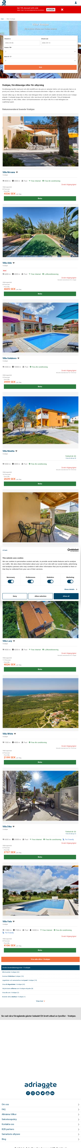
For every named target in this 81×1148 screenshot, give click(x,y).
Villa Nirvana (9, 172)
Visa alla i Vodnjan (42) (13, 984)
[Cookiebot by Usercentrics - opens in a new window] (69, 550)
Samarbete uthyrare (11, 1134)
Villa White (8, 734)
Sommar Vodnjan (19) (13, 976)
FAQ (3, 1109)
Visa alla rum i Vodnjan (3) (10, 992)
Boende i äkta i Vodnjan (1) (14, 997)
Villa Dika (7, 826)
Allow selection (40, 596)
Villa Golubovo (9, 358)
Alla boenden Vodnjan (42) (10, 972)
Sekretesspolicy (9, 1119)
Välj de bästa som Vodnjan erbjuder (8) (17, 988)
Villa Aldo (7, 263)
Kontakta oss (8, 1124)
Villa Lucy (7, 641)
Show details (69, 589)
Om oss (5, 1104)
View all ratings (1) (71, 833)
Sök (40, 67)
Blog (4, 1139)
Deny (15, 596)
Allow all (66, 596)
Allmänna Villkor (9, 1114)
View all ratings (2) (71, 458)
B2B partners (8, 1129)
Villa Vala (7, 921)
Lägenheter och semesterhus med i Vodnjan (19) (19, 980)
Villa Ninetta (8, 451)
